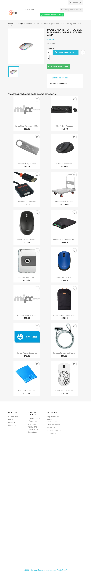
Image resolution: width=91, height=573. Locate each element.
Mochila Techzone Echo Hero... (64, 315)
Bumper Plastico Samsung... (27, 353)
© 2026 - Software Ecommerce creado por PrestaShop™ (45, 570)
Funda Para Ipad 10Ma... (26, 277)
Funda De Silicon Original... (27, 315)
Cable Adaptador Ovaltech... (27, 202)
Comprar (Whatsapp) (58, 66)
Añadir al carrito (65, 52)
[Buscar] (71, 10)
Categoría (29, 10)
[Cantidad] (49, 52)
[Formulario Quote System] (45, 502)
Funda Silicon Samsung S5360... (26, 126)
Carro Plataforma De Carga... (64, 202)
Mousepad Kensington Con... (64, 239)
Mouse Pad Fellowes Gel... (26, 391)
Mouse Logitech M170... (64, 277)
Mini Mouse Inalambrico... (64, 164)
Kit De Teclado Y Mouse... (64, 126)
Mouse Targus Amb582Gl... (27, 239)
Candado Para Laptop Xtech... (64, 353)
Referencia (55, 83)
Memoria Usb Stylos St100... (27, 164)
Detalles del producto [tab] (61, 78)
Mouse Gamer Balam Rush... (64, 391)
